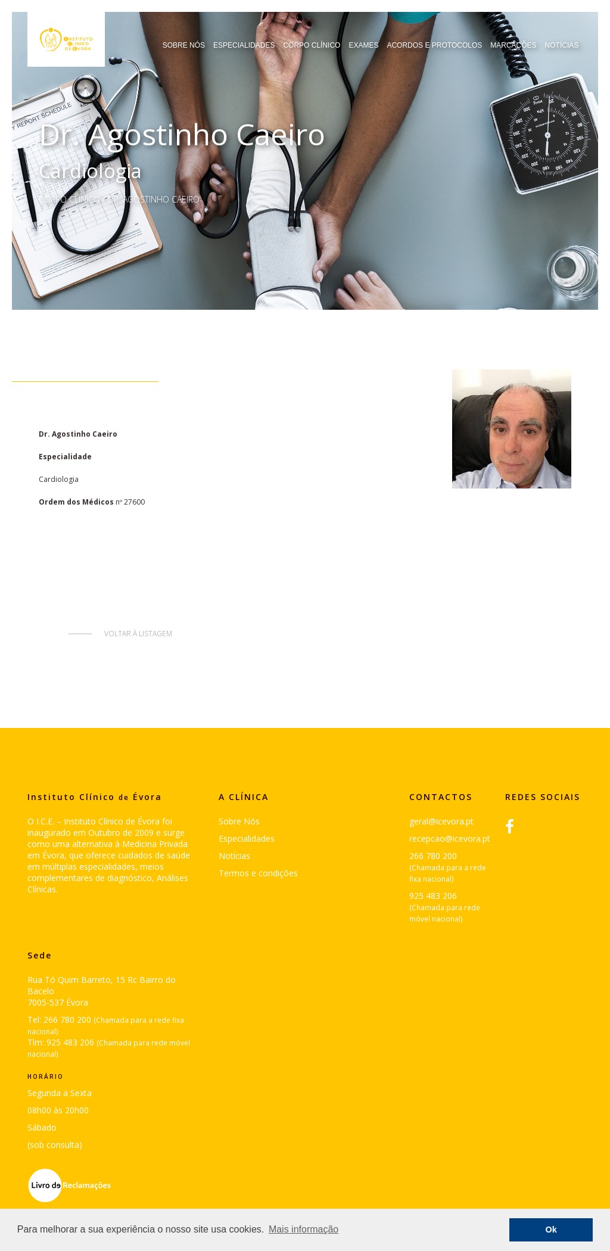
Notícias (562, 45)
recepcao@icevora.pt (449, 838)
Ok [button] (551, 1229)
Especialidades (244, 45)
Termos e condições (258, 873)
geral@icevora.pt (441, 821)
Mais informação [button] (303, 1229)
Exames (363, 45)
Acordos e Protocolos (434, 45)
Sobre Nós (184, 45)
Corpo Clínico (311, 45)
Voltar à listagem (138, 633)
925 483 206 (433, 895)
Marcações (513, 45)
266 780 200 (433, 855)
